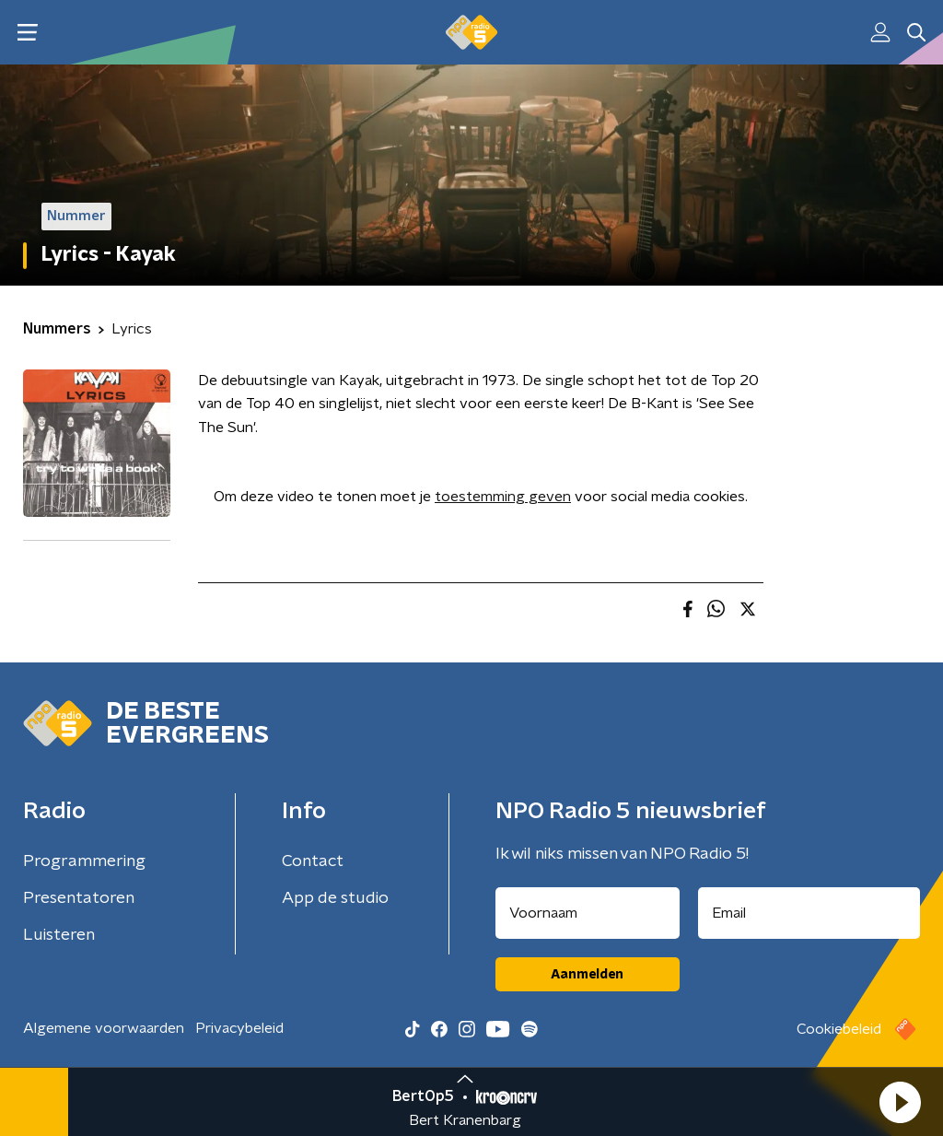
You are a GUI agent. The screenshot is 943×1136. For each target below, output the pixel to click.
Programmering (84, 861)
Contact (312, 861)
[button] (899, 1101)
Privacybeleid (239, 1028)
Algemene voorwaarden (103, 1028)
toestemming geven (503, 496)
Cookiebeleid (839, 1029)
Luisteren (59, 935)
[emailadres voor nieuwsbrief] (809, 913)
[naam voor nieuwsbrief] (587, 913)
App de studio (335, 898)
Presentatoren (78, 898)
